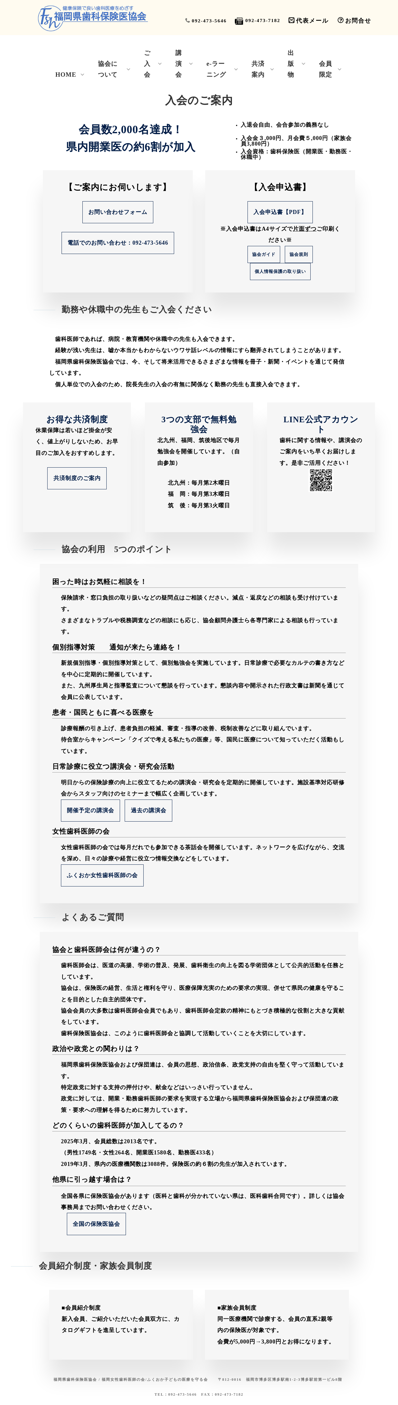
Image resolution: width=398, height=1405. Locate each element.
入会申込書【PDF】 (280, 214)
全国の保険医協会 (96, 1224)
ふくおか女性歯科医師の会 (102, 875)
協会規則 (298, 256)
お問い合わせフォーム (117, 213)
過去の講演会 (148, 810)
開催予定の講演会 (90, 810)
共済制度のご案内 (77, 478)
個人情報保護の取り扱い (280, 273)
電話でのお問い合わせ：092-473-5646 (117, 244)
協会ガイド (263, 256)
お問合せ (354, 20)
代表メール (309, 20)
